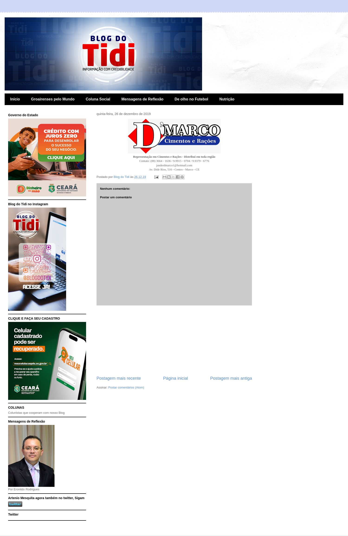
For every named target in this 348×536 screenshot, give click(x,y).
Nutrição (226, 99)
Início (15, 99)
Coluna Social (98, 99)
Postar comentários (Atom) (126, 387)
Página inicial (175, 378)
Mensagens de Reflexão (142, 99)
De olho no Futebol (191, 99)
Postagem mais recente (119, 378)
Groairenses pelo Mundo (53, 99)
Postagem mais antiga (231, 378)
